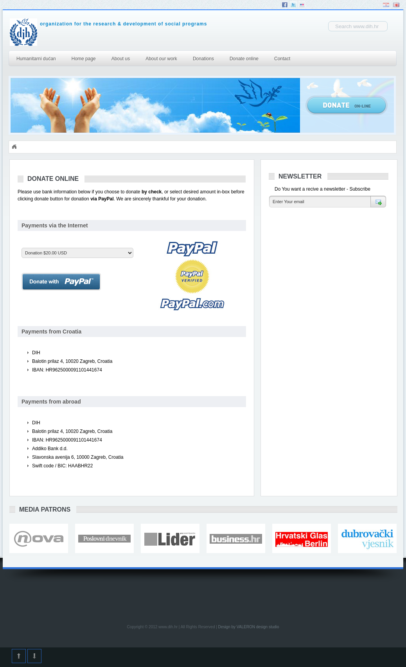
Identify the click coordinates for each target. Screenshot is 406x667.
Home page (84, 58)
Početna (14, 147)
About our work (161, 58)
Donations (203, 58)
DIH (84, 32)
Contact (282, 58)
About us (120, 58)
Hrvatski (386, 5)
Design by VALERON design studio (248, 627)
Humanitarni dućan (36, 58)
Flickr (302, 5)
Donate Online (346, 105)
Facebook (285, 5)
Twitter (293, 5)
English (396, 5)
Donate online (244, 58)
